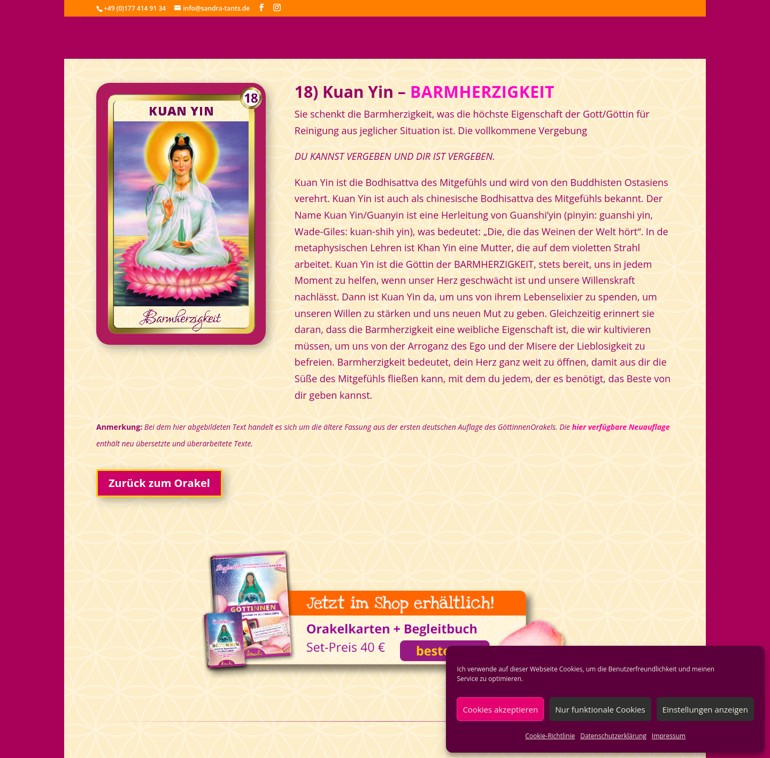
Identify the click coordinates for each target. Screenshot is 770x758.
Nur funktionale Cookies (600, 709)
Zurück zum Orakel (159, 483)
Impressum (669, 735)
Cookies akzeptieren (500, 709)
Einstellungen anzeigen (705, 709)
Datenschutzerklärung (613, 735)
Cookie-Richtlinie (550, 735)
